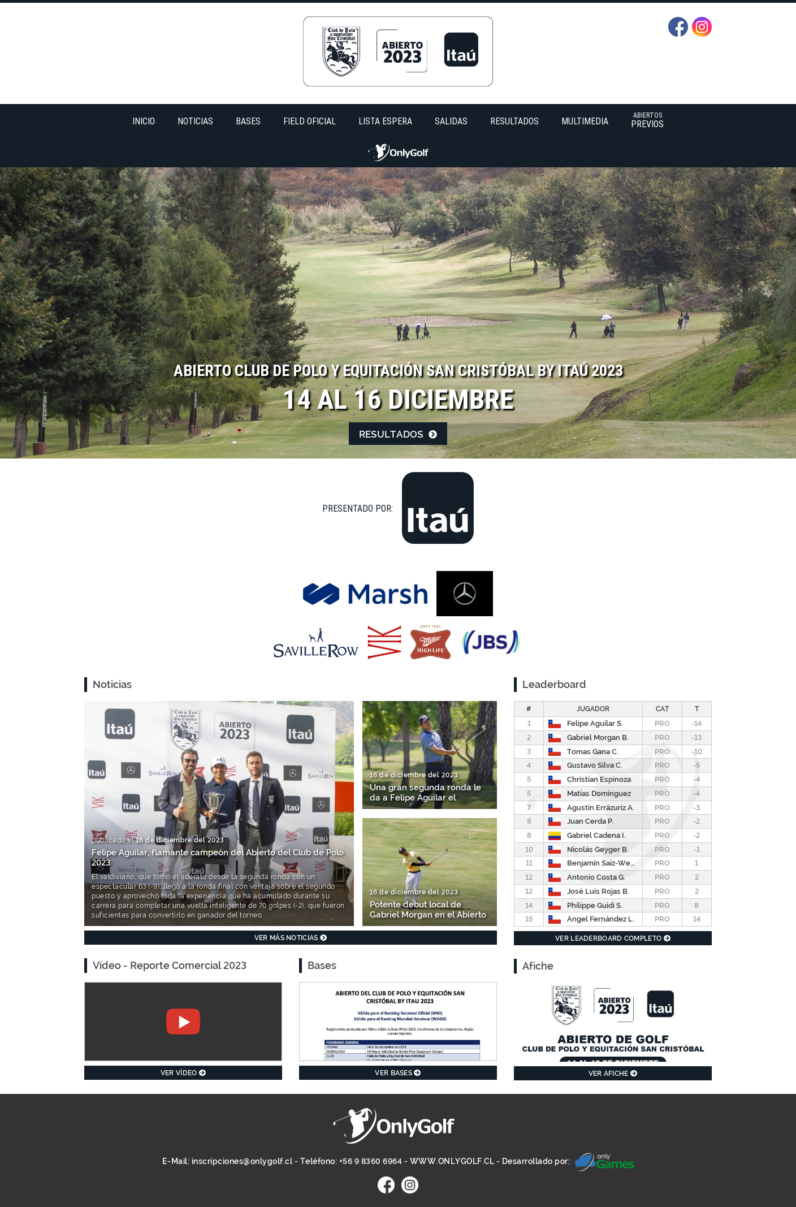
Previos (647, 120)
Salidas (451, 121)
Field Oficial (309, 121)
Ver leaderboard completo (612, 938)
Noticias (195, 121)
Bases (248, 121)
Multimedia (584, 121)
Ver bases (398, 1073)
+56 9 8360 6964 (371, 1161)
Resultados (514, 121)
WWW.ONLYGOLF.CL (452, 1161)
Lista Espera (385, 121)
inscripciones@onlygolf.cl (242, 1161)
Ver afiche (613, 1074)
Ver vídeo (183, 1073)
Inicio (143, 121)
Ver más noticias (290, 938)
